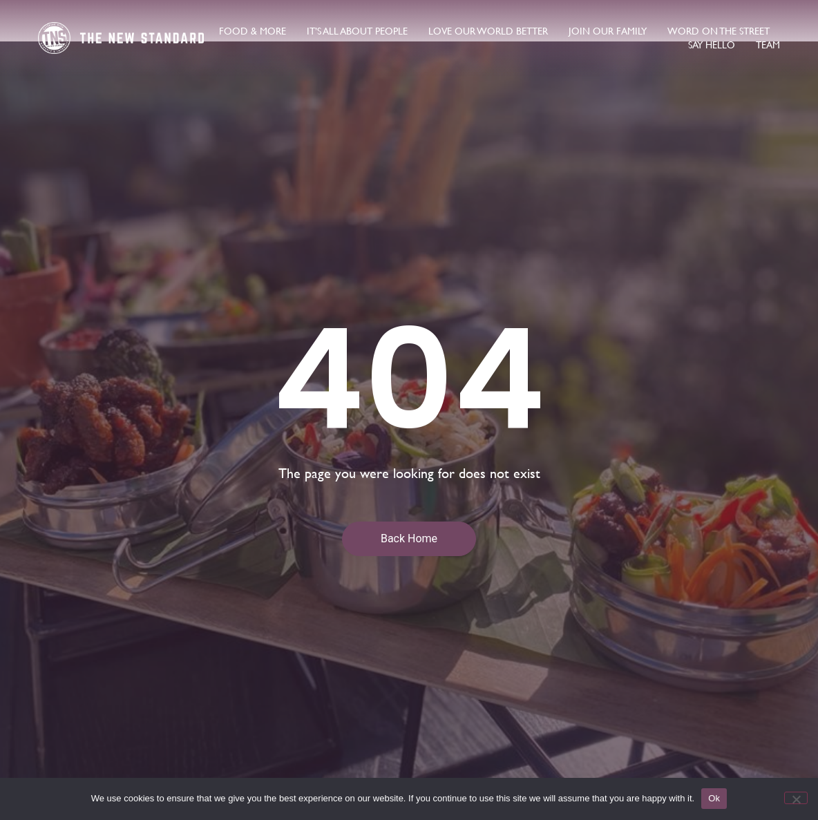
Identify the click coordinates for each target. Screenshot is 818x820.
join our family (608, 31)
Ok (714, 798)
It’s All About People (357, 31)
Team (768, 45)
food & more (252, 31)
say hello (711, 45)
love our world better (488, 31)
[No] (796, 798)
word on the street (718, 31)
